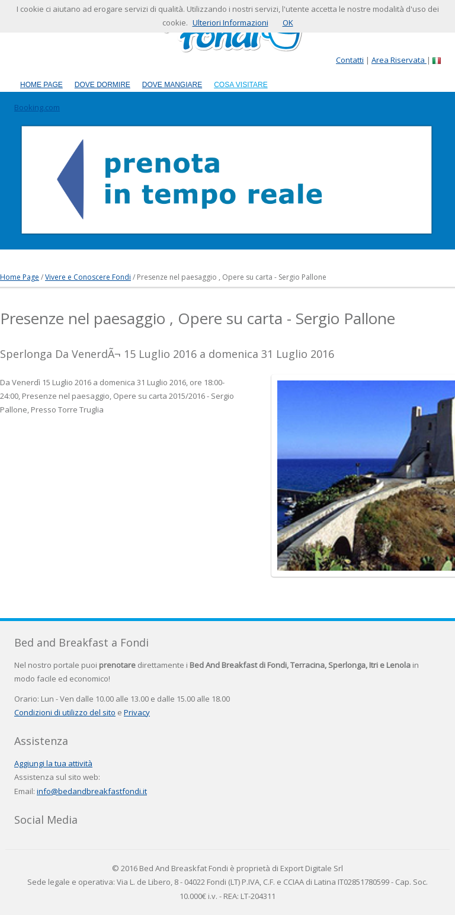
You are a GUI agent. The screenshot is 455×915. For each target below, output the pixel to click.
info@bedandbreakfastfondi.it (92, 791)
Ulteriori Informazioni (230, 22)
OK (288, 22)
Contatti (350, 60)
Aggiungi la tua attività (53, 763)
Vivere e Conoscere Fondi (88, 277)
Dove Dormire (102, 85)
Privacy (137, 712)
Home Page (41, 85)
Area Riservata (399, 60)
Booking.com (37, 107)
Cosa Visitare (240, 85)
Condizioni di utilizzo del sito (65, 712)
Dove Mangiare (172, 85)
